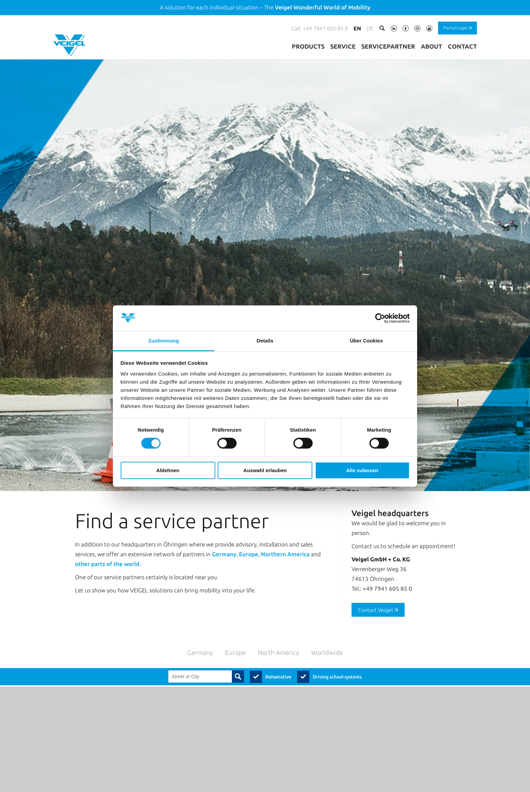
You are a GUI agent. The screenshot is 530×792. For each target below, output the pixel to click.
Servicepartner (388, 46)
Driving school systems (337, 664)
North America (278, 639)
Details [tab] (265, 341)
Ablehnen (167, 470)
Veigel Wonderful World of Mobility (322, 7)
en (357, 28)
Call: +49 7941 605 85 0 (319, 28)
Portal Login (455, 27)
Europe (248, 541)
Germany (224, 541)
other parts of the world (107, 551)
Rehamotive (278, 664)
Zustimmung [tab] (163, 341)
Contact (462, 46)
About (431, 46)
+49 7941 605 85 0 (387, 575)
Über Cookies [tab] (366, 341)
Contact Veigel (375, 597)
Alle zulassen (362, 470)
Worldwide (327, 639)
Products (308, 46)
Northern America (285, 541)
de (370, 28)
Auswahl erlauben (265, 470)
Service (343, 46)
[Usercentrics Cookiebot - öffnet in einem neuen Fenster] (380, 318)
